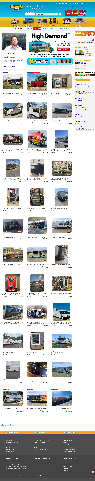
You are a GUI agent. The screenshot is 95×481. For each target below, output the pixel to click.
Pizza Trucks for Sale (10, 449)
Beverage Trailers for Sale (39, 445)
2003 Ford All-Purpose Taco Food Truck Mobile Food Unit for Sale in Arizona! (12, 236)
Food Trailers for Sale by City (40, 432)
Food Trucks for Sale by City (12, 432)
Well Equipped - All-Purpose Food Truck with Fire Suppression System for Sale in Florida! (12, 323)
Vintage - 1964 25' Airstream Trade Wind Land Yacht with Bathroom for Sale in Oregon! (61, 351)
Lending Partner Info (67, 461)
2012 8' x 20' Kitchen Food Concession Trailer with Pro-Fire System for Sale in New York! (12, 92)
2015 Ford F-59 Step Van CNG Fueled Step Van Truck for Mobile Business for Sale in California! (61, 323)
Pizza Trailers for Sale (38, 447)
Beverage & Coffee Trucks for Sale (82, 86)
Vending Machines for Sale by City (70, 432)
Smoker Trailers (78, 105)
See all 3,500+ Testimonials (10, 66)
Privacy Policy (29, 475)
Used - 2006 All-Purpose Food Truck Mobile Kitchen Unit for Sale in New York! (11, 265)
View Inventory (60, 3)
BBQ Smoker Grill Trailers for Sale (41, 449)
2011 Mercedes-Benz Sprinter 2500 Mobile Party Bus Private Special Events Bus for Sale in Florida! (37, 381)
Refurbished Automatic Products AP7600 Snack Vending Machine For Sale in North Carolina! (61, 265)
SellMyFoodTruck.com (67, 466)
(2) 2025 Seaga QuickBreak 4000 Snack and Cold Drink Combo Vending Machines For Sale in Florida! (12, 208)
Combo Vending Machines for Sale (70, 445)
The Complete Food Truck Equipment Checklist (15, 461)
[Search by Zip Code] (60, 14)
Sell (32, 6)
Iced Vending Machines (80, 128)
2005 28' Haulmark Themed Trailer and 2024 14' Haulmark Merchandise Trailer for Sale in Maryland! (37, 237)
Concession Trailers (79, 98)
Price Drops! (37, 28)
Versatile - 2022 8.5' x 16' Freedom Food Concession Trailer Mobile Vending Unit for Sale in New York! (12, 180)
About (74, 3)
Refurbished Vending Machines (69, 449)
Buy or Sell (68, 3)
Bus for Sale (78, 112)
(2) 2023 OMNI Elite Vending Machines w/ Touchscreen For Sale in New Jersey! (35, 351)
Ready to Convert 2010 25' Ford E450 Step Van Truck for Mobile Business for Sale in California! (12, 380)
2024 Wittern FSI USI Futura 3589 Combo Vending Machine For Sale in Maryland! (11, 294)
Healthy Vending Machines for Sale (70, 447)
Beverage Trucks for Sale (10, 445)
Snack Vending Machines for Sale (69, 444)
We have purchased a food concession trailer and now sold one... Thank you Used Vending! (13, 57)
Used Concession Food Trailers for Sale (42, 440)
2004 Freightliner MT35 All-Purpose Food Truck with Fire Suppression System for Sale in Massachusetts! (61, 208)
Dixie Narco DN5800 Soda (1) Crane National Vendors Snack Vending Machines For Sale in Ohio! (60, 93)
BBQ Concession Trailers (80, 103)
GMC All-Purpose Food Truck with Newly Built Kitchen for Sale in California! (12, 409)
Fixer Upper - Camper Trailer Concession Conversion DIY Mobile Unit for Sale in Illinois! (12, 121)
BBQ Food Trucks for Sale (80, 93)
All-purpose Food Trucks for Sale (12, 442)
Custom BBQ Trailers (80, 107)
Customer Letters (10, 53)
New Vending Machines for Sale (69, 451)
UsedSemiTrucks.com (67, 470)
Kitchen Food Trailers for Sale (40, 442)
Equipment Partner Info (67, 463)
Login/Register (81, 3)
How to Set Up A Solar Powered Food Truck (14, 464)
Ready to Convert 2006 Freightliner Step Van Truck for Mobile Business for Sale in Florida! (60, 380)
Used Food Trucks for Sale (11, 440)
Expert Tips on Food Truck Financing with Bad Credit (16, 466)
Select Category (47, 14)
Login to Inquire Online (81, 65)
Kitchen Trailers (78, 100)
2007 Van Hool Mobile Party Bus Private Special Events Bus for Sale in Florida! (12, 351)
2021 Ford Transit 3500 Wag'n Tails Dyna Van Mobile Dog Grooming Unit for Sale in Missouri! (61, 236)
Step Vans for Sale (79, 114)
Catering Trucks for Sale (80, 91)
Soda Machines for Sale (67, 442)
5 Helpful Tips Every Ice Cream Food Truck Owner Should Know (18, 463)
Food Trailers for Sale (80, 96)
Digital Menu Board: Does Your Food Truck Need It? (16, 468)
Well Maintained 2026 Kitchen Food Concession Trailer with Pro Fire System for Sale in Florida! (12, 150)
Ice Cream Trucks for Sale (80, 84)
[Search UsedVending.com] (93, 40)
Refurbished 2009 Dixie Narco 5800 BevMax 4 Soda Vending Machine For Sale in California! (36, 207)
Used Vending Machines (80, 121)
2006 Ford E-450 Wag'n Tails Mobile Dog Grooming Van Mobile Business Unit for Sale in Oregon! (37, 323)
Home (53, 3)
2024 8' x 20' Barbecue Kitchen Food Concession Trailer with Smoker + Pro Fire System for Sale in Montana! (37, 410)
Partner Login (65, 464)
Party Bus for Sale (79, 119)
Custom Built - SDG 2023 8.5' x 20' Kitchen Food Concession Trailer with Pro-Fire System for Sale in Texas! (37, 93)
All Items (20, 28)
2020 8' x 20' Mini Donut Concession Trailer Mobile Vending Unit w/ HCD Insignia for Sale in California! (61, 180)
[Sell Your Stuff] (79, 52)
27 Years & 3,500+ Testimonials (74, 6)
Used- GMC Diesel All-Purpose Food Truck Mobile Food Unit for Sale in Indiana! (60, 121)
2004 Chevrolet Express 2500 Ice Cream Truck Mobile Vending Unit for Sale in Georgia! (36, 265)
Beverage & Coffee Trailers (81, 109)
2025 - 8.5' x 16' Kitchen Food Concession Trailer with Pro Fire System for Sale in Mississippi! (37, 150)
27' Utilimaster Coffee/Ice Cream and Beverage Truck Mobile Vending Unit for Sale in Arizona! (61, 150)
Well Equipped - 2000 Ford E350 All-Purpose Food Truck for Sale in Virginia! (36, 294)
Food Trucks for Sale (79, 82)
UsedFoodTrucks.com (67, 468)
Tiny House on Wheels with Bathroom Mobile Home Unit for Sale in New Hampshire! (61, 294)
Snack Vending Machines (80, 126)
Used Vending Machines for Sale (69, 440)
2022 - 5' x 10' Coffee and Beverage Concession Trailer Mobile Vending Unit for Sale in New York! (37, 180)
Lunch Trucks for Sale (80, 89)
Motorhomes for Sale (80, 116)
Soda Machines (78, 123)
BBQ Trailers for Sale (38, 444)
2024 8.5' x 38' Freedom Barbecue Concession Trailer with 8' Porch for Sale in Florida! (61, 409)
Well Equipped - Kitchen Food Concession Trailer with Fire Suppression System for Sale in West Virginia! (37, 122)
